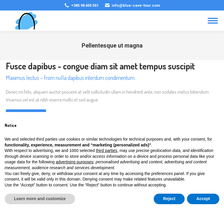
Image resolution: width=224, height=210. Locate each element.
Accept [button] (203, 198)
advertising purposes (74, 162)
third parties (106, 150)
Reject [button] (169, 198)
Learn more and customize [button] (40, 198)
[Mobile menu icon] (212, 21)
